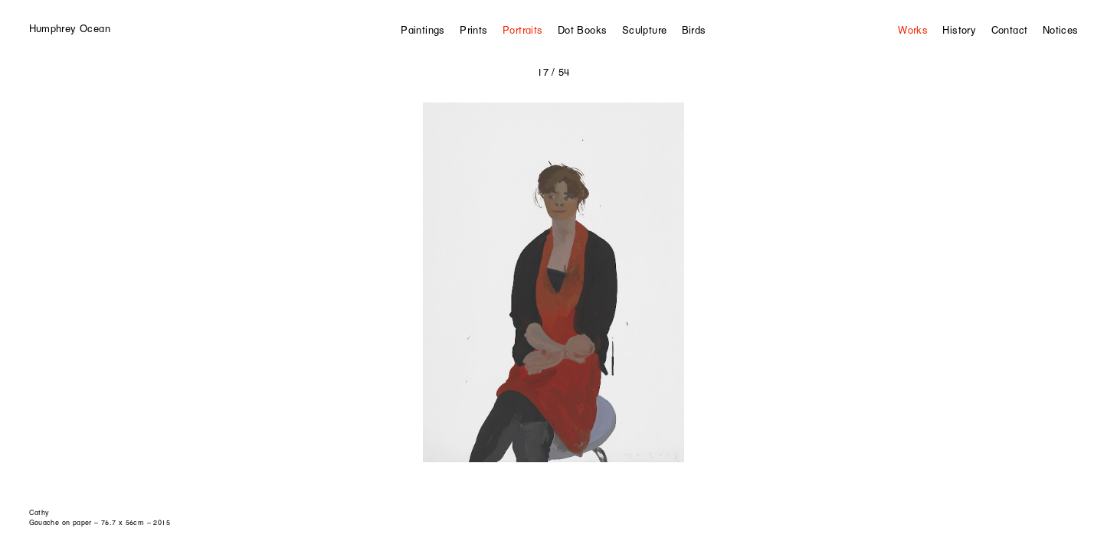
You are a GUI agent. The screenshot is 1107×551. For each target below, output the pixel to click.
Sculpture (644, 30)
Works (913, 30)
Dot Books (583, 30)
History (959, 30)
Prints (473, 30)
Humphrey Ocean (69, 28)
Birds (694, 30)
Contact (1009, 30)
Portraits (523, 30)
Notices (1061, 30)
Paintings (423, 30)
